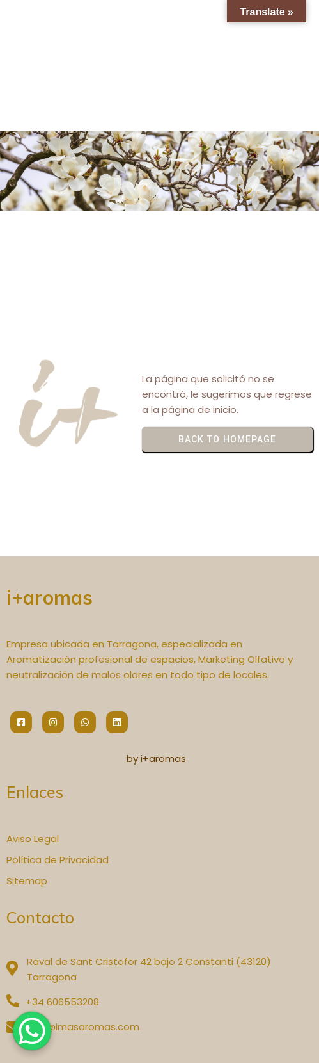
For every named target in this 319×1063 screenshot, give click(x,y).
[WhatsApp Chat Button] (32, 1031)
